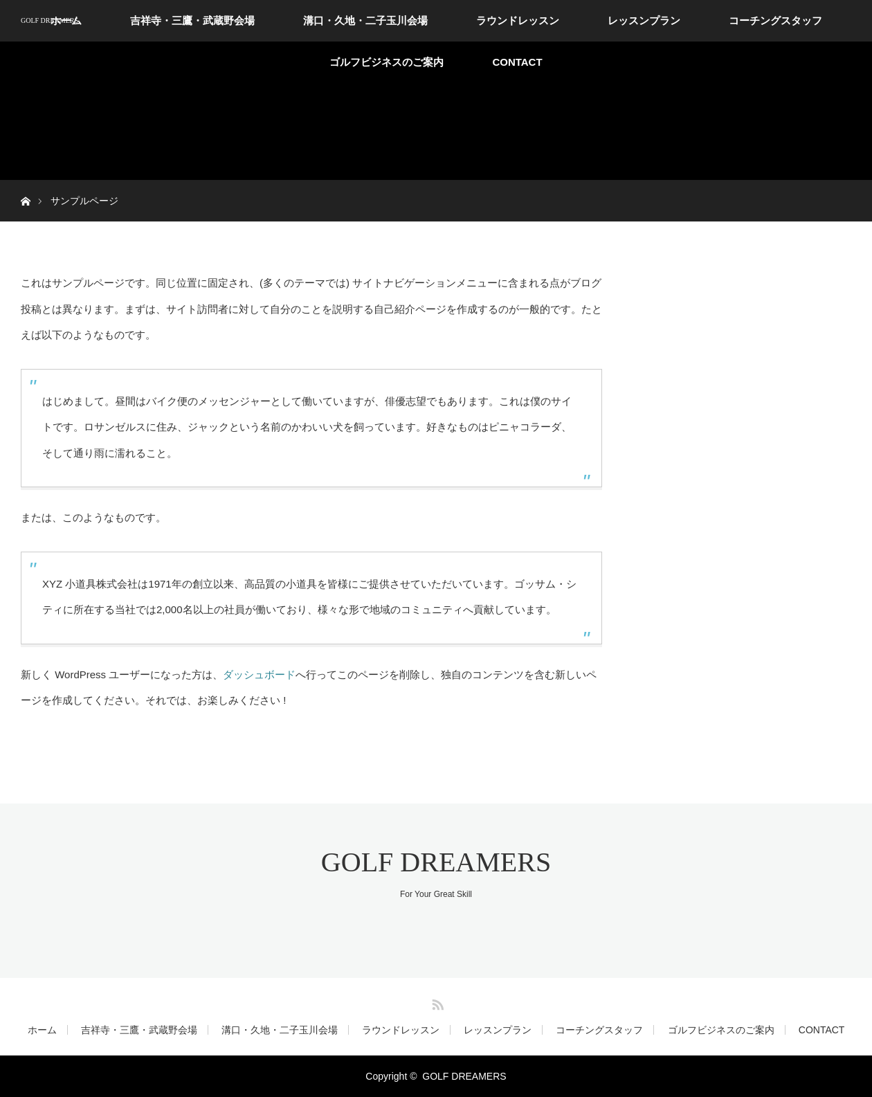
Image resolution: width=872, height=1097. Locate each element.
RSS (436, 1002)
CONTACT (517, 62)
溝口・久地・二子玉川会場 (365, 20)
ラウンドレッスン (517, 20)
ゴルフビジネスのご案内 (386, 62)
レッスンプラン (644, 20)
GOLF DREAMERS (49, 20)
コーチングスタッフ (775, 20)
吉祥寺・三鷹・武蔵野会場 (192, 20)
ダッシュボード (259, 674)
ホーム (42, 1030)
